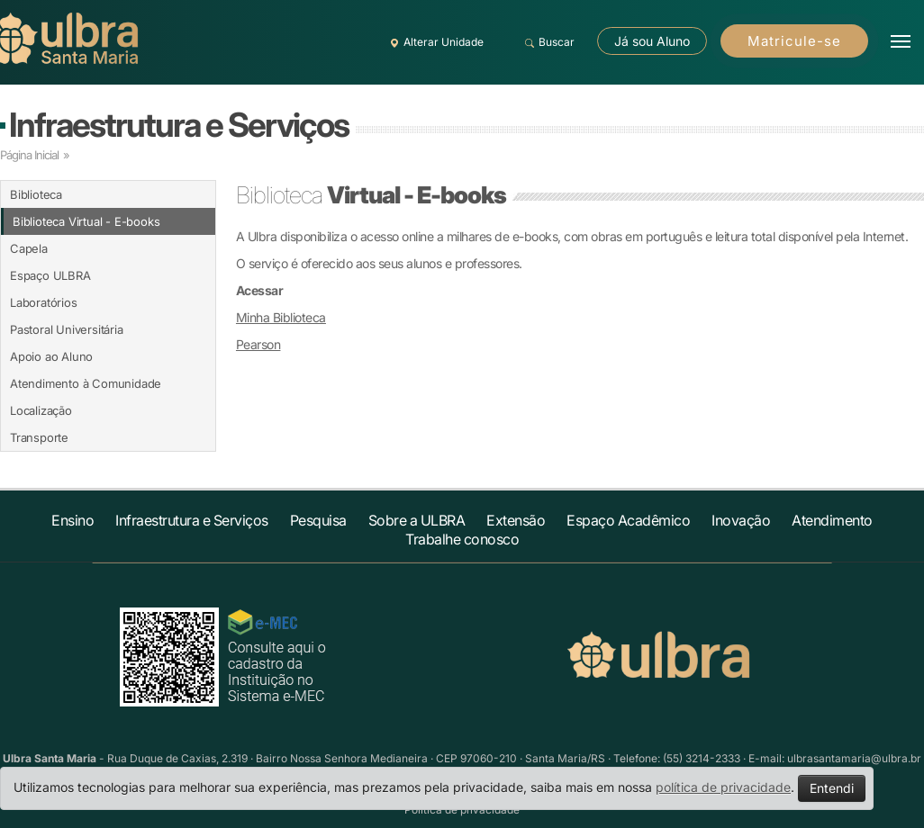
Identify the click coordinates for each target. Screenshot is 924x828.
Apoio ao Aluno (51, 356)
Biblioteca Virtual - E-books (86, 221)
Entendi (832, 788)
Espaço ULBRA (50, 275)
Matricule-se (794, 41)
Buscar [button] (547, 42)
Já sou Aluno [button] (652, 41)
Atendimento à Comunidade (85, 383)
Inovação (740, 520)
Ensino (72, 520)
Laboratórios (43, 302)
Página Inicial (29, 155)
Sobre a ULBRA (417, 520)
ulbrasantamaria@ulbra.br (854, 758)
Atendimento (832, 520)
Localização (41, 410)
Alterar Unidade (434, 42)
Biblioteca (36, 194)
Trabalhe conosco (462, 539)
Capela (29, 248)
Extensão (515, 520)
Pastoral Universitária (66, 329)
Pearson (258, 344)
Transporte (39, 437)
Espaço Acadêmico (628, 520)
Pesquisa (318, 520)
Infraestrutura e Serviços (179, 124)
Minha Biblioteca (281, 317)
